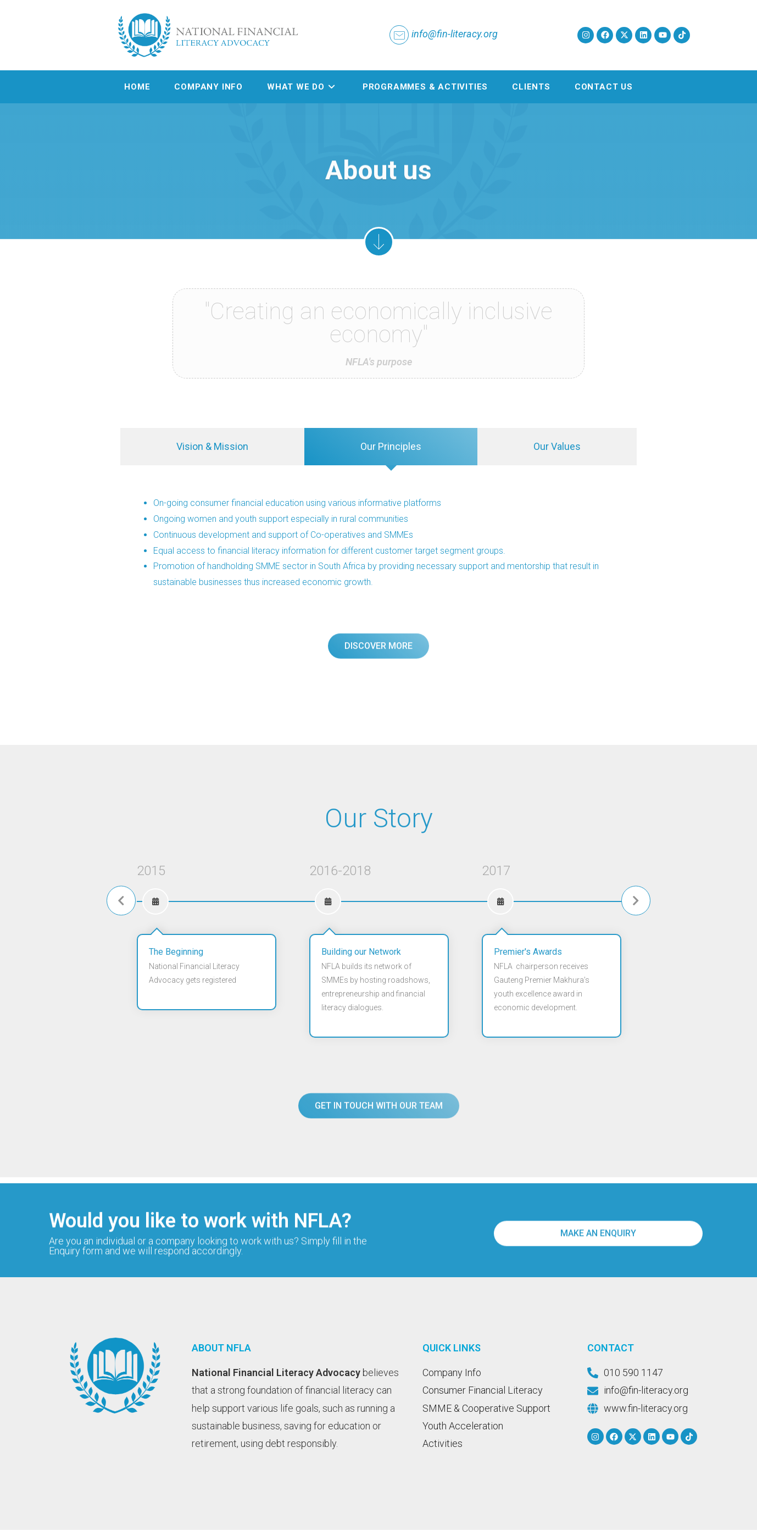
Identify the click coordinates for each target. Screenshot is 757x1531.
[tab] (212, 447)
